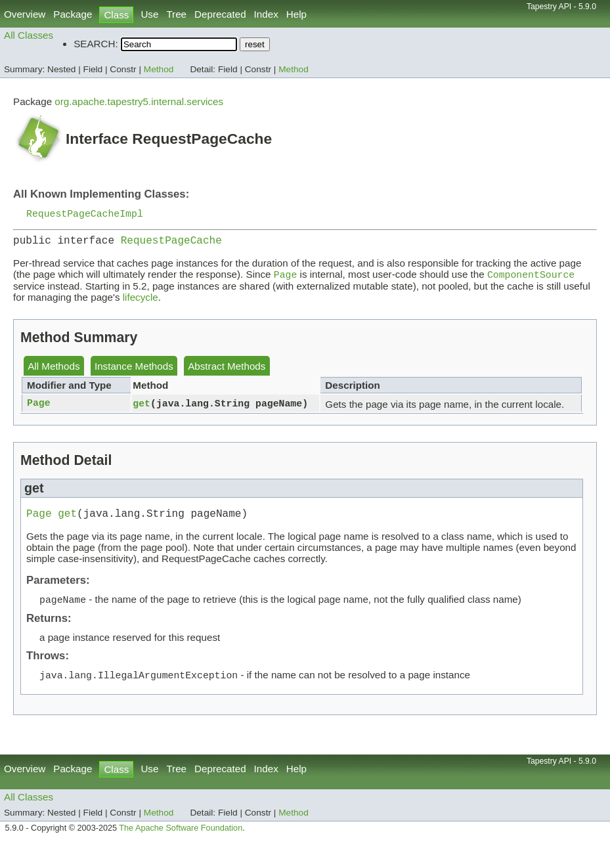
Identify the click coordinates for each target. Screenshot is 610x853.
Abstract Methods (226, 371)
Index (266, 14)
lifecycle (140, 302)
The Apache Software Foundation (180, 838)
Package (72, 14)
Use (149, 14)
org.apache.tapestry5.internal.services (138, 101)
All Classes (28, 35)
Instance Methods (134, 371)
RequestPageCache (171, 243)
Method (159, 69)
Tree (176, 14)
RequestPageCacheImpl (84, 214)
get (141, 408)
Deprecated (220, 14)
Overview (24, 14)
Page (39, 408)
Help (296, 14)
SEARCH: (96, 43)
